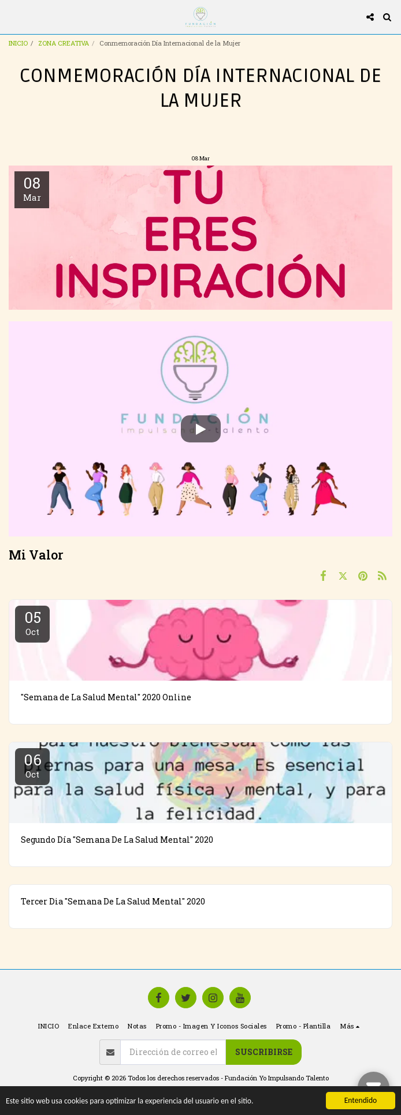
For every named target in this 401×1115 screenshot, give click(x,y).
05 (32, 622)
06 (32, 765)
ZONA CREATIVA (63, 43)
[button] (13, 16)
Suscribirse (263, 1051)
